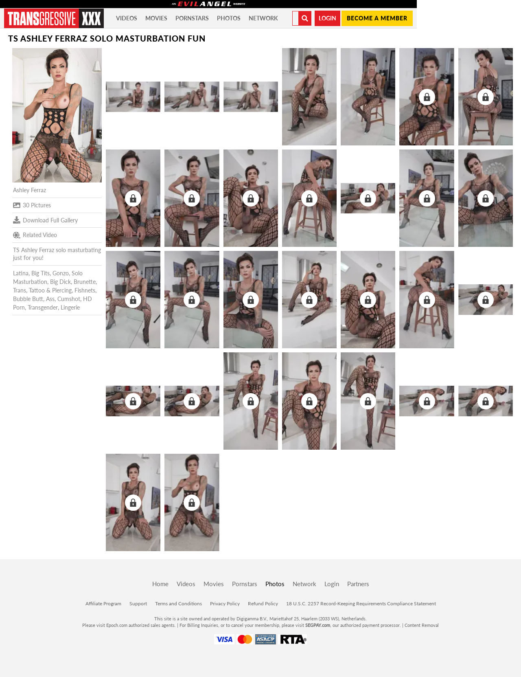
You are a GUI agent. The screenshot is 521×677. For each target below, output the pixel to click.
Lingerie (70, 307)
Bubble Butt (28, 298)
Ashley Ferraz (29, 190)
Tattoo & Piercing (50, 290)
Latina (20, 273)
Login (327, 18)
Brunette (85, 281)
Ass (50, 298)
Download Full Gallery (45, 220)
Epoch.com (116, 625)
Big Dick (60, 281)
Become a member (377, 18)
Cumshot (68, 298)
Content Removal (422, 625)
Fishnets (84, 290)
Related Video (35, 235)
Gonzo (61, 273)
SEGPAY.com (317, 625)
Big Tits (40, 273)
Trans (19, 290)
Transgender (43, 307)
